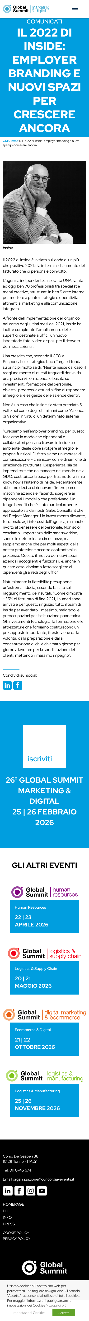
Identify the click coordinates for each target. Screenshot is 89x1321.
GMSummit (11, 141)
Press (9, 1224)
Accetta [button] (63, 1313)
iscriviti (40, 759)
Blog (8, 1211)
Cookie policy (16, 1233)
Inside (8, 248)
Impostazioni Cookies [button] (29, 1313)
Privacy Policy (16, 1239)
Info (7, 1217)
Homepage (13, 1204)
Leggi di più (57, 1305)
